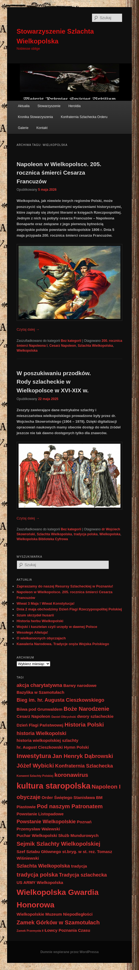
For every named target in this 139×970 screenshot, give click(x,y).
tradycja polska (85, 534)
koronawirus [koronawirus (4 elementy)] (71, 775)
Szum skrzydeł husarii (35, 615)
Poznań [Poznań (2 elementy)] (84, 821)
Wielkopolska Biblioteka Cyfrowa (42, 539)
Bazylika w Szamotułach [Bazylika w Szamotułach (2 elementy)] (40, 692)
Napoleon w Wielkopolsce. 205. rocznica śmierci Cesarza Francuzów (59, 172)
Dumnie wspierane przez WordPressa (69, 952)
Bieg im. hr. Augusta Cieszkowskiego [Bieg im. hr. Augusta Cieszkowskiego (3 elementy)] (60, 700)
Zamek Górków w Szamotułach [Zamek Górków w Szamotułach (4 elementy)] (58, 922)
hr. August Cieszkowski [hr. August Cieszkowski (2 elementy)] (40, 747)
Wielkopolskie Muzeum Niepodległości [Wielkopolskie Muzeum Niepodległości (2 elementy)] (55, 914)
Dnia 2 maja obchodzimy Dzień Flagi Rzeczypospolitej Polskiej (69, 609)
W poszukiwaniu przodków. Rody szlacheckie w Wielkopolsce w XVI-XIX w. (54, 381)
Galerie (23, 128)
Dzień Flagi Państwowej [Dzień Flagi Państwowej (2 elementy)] (40, 725)
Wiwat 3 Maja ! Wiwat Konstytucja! (46, 603)
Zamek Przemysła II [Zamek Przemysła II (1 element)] (30, 930)
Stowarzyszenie (48, 106)
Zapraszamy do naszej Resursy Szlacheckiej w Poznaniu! (65, 586)
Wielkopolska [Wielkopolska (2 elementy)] (50, 882)
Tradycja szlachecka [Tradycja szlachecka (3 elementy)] (83, 875)
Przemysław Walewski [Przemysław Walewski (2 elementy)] (38, 829)
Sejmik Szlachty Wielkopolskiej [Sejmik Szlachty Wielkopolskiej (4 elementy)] (58, 843)
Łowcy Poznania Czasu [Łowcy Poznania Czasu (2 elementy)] (67, 930)
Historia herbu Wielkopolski (40, 621)
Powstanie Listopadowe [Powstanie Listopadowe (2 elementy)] (40, 814)
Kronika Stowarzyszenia (35, 117)
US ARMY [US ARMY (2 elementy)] (26, 882)
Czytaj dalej (28, 329)
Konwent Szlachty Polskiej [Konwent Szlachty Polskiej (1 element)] (35, 775)
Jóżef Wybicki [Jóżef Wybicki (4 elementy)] (35, 765)
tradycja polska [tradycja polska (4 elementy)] (37, 874)
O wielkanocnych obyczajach (41, 638)
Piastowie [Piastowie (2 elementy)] (26, 806)
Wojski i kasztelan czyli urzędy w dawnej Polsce (57, 627)
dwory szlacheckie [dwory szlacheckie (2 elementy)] (95, 716)
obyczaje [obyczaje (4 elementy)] (29, 797)
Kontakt (42, 128)
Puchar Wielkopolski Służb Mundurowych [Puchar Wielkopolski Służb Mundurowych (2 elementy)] (58, 835)
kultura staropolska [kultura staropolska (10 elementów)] (54, 785)
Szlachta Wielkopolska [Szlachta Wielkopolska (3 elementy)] (43, 866)
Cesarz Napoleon (62, 346)
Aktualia (24, 106)
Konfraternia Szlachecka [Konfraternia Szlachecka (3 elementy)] (84, 766)
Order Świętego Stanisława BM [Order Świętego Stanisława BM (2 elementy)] (72, 797)
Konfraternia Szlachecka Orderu (84, 117)
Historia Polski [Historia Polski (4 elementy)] (84, 724)
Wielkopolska (27, 350)
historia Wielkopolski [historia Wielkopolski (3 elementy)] (41, 733)
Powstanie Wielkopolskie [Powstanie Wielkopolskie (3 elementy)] (46, 821)
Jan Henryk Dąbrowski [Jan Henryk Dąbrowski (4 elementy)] (82, 756)
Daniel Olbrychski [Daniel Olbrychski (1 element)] (63, 716)
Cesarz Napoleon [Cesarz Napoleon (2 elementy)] (33, 716)
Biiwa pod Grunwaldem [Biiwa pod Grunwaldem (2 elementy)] (40, 709)
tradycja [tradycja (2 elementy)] (79, 866)
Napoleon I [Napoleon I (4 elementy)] (105, 786)
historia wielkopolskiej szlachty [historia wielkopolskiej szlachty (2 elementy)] (47, 740)
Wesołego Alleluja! (32, 632)
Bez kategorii (71, 341)
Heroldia (74, 106)
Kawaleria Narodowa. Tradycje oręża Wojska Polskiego (63, 644)
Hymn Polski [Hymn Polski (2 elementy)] (76, 747)
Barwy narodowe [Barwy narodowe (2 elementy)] (80, 685)
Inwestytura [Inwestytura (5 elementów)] (34, 755)
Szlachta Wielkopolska (95, 346)
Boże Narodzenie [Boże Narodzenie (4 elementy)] (86, 709)
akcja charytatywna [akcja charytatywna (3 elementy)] (39, 685)
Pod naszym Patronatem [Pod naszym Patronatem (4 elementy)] (70, 806)
